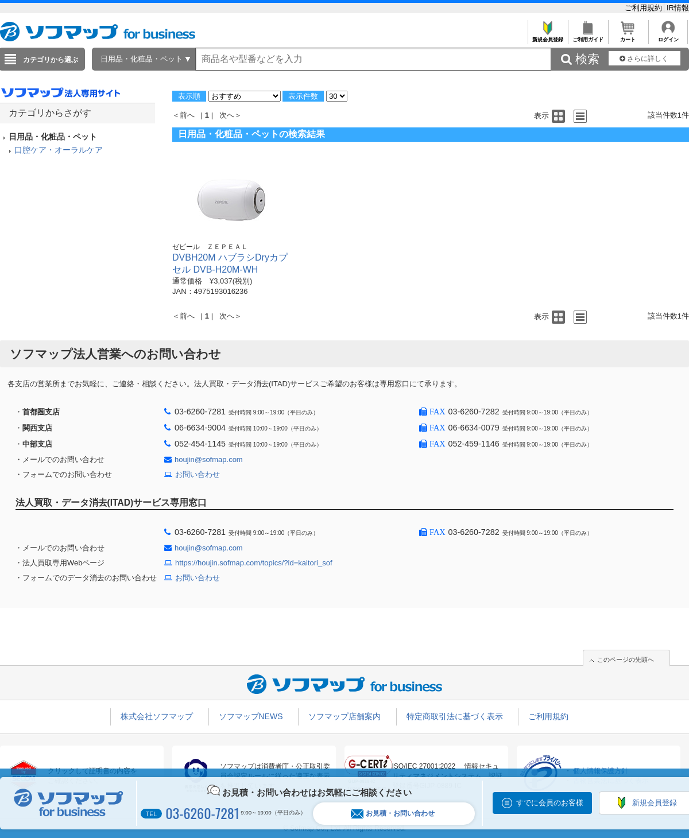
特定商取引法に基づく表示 (455, 716)
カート (628, 36)
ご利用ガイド (587, 36)
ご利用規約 (644, 7)
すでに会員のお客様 (549, 802)
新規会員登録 (547, 36)
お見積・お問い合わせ (393, 813)
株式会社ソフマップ (157, 716)
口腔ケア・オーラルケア (58, 149)
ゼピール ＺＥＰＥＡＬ (210, 247)
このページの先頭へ (625, 659)
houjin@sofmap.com (209, 459)
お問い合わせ (197, 474)
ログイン (668, 36)
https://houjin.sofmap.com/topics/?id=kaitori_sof (253, 562)
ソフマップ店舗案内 (344, 716)
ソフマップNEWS (251, 716)
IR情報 (678, 7)
